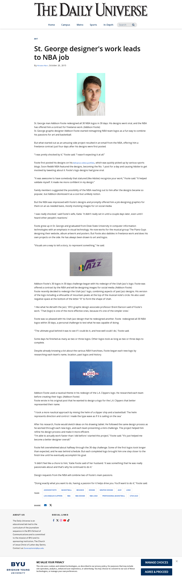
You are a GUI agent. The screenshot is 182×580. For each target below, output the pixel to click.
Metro (80, 24)
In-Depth (108, 24)
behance (80, 490)
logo (128, 490)
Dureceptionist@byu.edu (24, 551)
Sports (93, 24)
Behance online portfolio (86, 162)
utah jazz (134, 496)
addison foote (50, 490)
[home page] (91, 13)
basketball (66, 490)
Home (51, 24)
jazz (119, 490)
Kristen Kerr (43, 65)
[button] (177, 562)
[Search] (127, 24)
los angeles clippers (53, 496)
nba (69, 496)
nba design (80, 496)
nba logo (94, 496)
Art (36, 39)
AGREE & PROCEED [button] (156, 572)
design (92, 490)
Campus (65, 24)
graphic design (106, 490)
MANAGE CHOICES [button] (156, 562)
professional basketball (113, 496)
